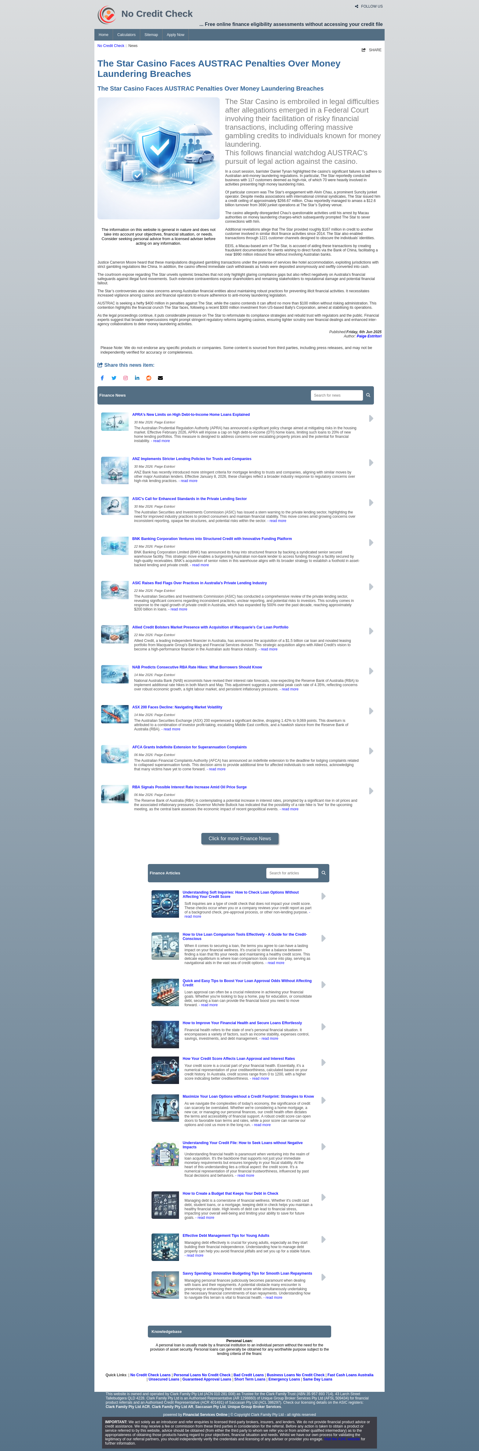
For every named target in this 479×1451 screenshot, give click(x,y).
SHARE (372, 50)
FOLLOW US (369, 6)
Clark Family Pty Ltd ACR (128, 1407)
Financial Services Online (205, 1415)
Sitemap (151, 35)
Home (103, 35)
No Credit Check (110, 46)
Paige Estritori (369, 336)
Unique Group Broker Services (254, 1407)
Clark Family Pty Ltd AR (172, 1407)
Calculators (126, 35)
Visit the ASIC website (342, 1439)
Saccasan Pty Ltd (210, 1407)
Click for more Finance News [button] (240, 838)
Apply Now (175, 35)
